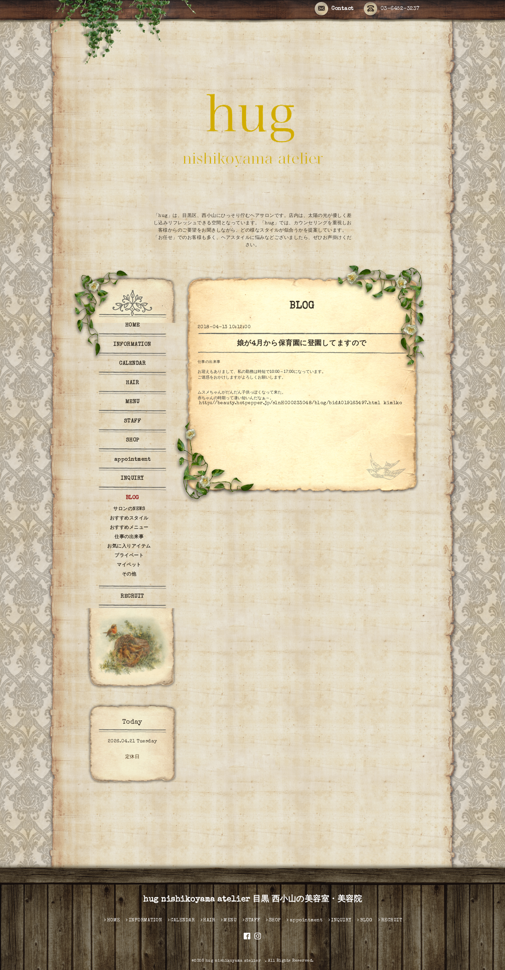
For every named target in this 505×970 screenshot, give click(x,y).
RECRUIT (132, 596)
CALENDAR (132, 364)
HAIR (132, 383)
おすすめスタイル (129, 518)
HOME (132, 325)
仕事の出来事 (209, 362)
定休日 (132, 757)
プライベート (129, 555)
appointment (132, 460)
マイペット (129, 565)
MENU (132, 402)
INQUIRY (132, 479)
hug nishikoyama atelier (235, 961)
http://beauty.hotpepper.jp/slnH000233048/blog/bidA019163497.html (290, 403)
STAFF (132, 421)
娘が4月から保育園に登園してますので (302, 343)
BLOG (132, 498)
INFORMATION (132, 345)
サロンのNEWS (129, 509)
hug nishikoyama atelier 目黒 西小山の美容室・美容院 (252, 900)
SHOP (132, 440)
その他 (129, 574)
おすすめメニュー (129, 527)
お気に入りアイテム (129, 546)
